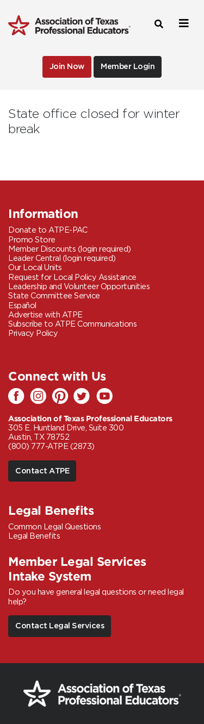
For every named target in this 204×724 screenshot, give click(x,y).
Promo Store (31, 240)
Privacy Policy (33, 333)
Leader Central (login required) (62, 258)
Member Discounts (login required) (69, 249)
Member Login (127, 66)
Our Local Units (35, 268)
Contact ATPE (42, 471)
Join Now (67, 66)
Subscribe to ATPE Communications (72, 324)
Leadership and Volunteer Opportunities (79, 287)
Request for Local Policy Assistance (72, 277)
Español (22, 306)
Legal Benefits (34, 536)
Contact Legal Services (59, 625)
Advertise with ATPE (45, 315)
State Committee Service (54, 296)
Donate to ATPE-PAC (47, 230)
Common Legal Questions (54, 527)
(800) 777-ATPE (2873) (51, 446)
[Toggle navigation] (182, 23)
